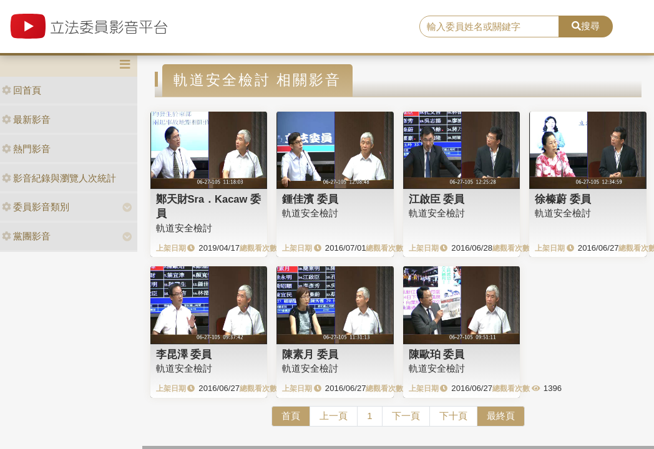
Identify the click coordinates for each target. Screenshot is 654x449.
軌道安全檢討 (184, 228)
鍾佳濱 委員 (310, 199)
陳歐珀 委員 (437, 354)
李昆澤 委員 (184, 354)
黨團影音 (26, 236)
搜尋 (586, 26)
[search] (489, 27)
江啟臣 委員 (437, 199)
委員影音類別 (35, 206)
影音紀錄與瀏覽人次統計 (59, 178)
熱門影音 (26, 148)
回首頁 (21, 90)
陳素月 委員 (310, 354)
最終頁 (501, 415)
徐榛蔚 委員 (563, 199)
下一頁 (406, 415)
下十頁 (453, 415)
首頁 (290, 415)
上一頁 (334, 415)
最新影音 (26, 119)
